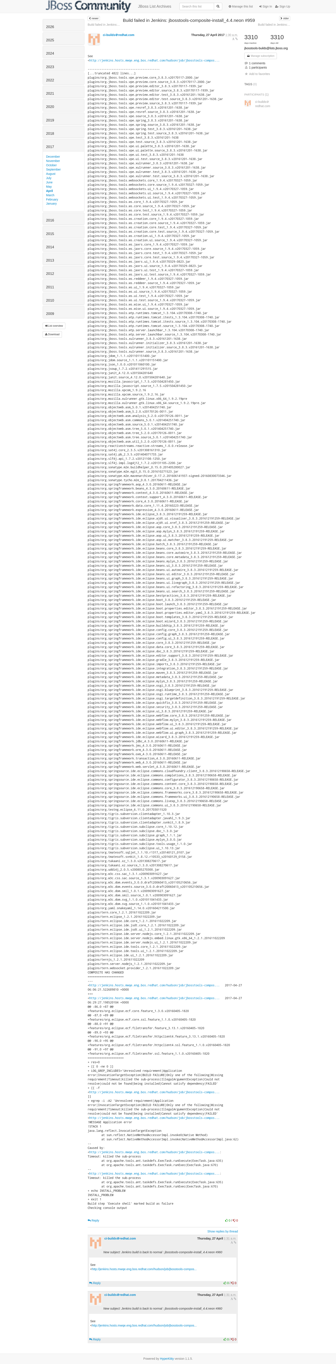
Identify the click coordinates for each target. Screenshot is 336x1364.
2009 (50, 314)
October (51, 165)
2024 (50, 53)
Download (52, 334)
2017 (50, 147)
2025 (50, 40)
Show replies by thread (222, 1231)
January (51, 203)
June (49, 182)
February (52, 199)
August (51, 173)
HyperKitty (167, 1358)
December (53, 156)
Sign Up (282, 6)
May (49, 186)
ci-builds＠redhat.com (118, 35)
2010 (50, 300)
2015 (50, 234)
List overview (54, 325)
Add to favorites (257, 74)
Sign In (265, 6)
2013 (50, 260)
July (48, 178)
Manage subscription (260, 55)
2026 (50, 27)
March (50, 195)
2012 (50, 274)
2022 (50, 80)
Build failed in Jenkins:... (104, 24)
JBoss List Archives (108, 6)
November (53, 161)
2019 (50, 120)
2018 (50, 134)
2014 (50, 247)
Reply (93, 1220)
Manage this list (241, 6)
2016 (50, 220)
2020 (50, 107)
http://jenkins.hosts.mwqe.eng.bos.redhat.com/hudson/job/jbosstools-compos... (154, 60)
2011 (50, 287)
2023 (50, 67)
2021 (50, 93)
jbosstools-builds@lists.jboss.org (266, 48)
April (49, 191)
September (53, 169)
